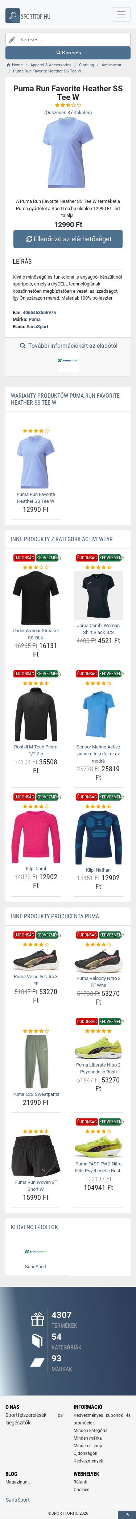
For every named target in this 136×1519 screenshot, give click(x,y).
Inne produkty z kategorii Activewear (62, 539)
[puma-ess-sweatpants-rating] (36, 1031)
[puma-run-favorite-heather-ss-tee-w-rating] (36, 431)
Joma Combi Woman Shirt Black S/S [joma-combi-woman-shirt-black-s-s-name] (98, 629)
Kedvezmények (88, 1461)
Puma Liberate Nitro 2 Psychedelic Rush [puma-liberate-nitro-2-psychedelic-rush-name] (98, 1068)
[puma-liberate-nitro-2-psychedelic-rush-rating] (98, 1031)
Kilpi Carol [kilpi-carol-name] (36, 868)
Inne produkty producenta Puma (55, 916)
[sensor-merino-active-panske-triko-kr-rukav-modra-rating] (98, 683)
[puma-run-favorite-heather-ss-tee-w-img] (36, 462)
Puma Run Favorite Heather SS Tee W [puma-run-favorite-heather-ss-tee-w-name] (36, 498)
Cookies (81, 1489)
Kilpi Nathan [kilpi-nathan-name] (98, 870)
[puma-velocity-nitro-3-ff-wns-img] (98, 960)
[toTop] (127, 1515)
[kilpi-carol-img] (36, 836)
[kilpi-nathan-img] (98, 837)
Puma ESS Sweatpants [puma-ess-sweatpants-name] (35, 1094)
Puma (35, 319)
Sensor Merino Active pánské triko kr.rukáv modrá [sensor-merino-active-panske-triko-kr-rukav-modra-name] (98, 754)
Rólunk (80, 1482)
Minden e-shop (88, 1445)
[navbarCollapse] (121, 14)
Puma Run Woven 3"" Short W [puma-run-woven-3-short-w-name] (36, 1186)
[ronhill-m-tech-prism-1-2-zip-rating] (36, 683)
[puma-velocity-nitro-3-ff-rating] (36, 944)
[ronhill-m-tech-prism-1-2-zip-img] (36, 714)
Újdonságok (85, 1453)
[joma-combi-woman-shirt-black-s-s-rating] (98, 567)
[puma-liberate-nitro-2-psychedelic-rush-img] (98, 1047)
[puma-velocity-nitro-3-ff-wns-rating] (98, 944)
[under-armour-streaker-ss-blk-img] (36, 598)
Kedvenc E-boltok (34, 1227)
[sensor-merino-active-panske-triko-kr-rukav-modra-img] (98, 714)
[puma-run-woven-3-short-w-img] (36, 1156)
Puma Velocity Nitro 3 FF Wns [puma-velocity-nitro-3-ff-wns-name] (98, 982)
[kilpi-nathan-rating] (98, 806)
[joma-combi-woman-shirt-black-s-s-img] (98, 595)
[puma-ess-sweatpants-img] (36, 1062)
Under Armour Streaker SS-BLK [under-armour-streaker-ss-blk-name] (36, 634)
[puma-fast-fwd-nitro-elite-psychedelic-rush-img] (98, 1146)
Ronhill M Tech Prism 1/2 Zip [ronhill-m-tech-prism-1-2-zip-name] (35, 750)
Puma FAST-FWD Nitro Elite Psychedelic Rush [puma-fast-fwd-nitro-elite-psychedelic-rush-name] (98, 1167)
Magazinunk (17, 1482)
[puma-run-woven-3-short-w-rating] (36, 1131)
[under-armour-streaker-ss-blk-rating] (36, 567)
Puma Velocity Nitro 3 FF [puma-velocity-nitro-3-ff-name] (36, 980)
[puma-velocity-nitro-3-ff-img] (36, 959)
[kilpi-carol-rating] (36, 806)
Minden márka (88, 1438)
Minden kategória (91, 1430)
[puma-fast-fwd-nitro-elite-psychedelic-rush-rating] (98, 1131)
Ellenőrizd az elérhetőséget (67, 239)
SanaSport (37, 326)
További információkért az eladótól (67, 357)
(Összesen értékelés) (68, 112)
